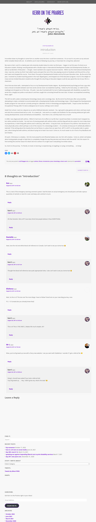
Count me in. (12, 506)
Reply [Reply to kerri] (11, 227)
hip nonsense (10, 447)
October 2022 (10, 514)
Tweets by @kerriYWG (12, 471)
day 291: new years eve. (14, 457)
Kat (7, 183)
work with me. (63, 2)
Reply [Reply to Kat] (9, 202)
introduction (46, 161)
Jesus (51, 161)
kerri (52, 53)
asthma (36, 161)
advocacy (51, 2)
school (62, 161)
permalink (78, 161)
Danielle (9, 237)
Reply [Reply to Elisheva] (9, 310)
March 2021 (10, 519)
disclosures (39, 2)
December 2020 (11, 521)
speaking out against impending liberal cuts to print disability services (29, 454)
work (65, 161)
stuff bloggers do (48, 46)
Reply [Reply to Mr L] (9, 362)
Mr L (8, 345)
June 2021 (9, 516)
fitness (40, 161)
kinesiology (57, 161)
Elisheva (9, 289)
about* (29, 2)
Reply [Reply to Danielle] (9, 254)
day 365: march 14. (12, 452)
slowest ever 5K (84, 170)
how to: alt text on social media (16, 450)
